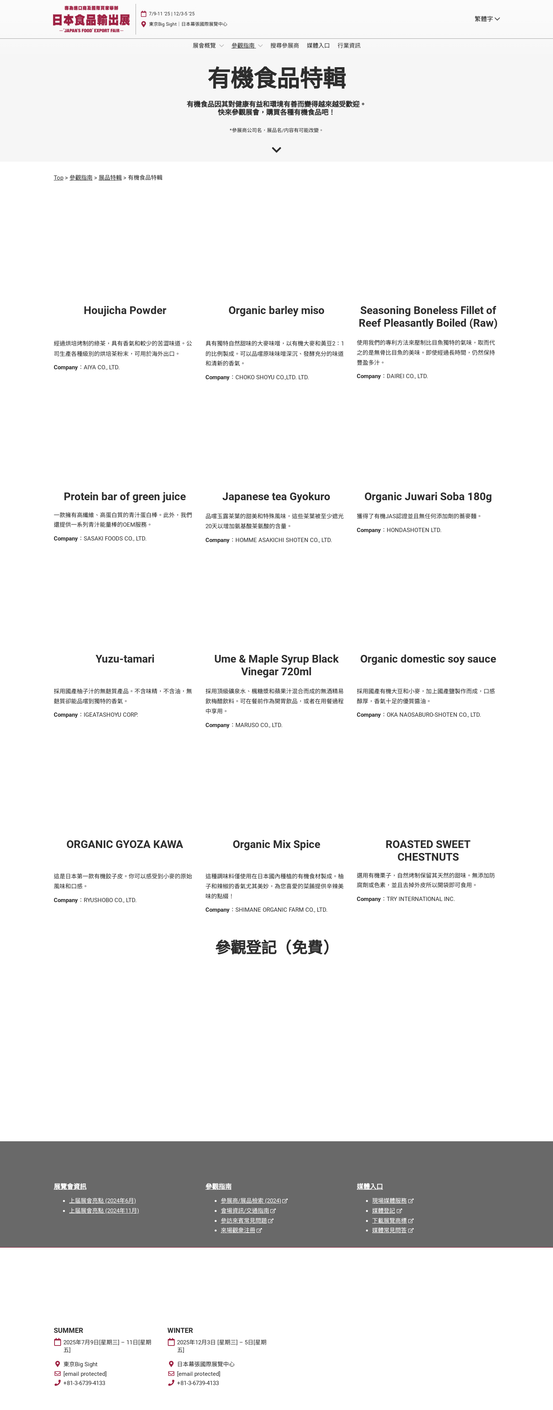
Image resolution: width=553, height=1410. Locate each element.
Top (58, 185)
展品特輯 (110, 185)
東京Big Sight (80, 1371)
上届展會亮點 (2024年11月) (104, 1218)
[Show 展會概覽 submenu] (221, 53)
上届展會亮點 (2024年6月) (102, 1208)
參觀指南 (244, 53)
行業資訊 (349, 53)
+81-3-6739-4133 (84, 1390)
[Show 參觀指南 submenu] (260, 53)
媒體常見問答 (389, 1237)
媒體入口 (318, 53)
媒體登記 (383, 1218)
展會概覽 (205, 53)
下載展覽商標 (389, 1228)
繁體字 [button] (487, 26)
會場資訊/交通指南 (245, 1218)
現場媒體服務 (389, 1208)
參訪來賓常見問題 (244, 1228)
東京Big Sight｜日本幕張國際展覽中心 (188, 31)
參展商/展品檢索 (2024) (251, 1208)
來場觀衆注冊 (238, 1237)
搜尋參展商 (284, 53)
